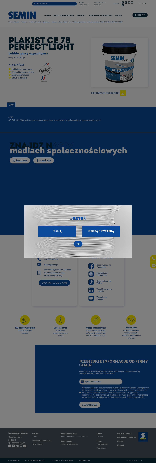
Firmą (57, 231)
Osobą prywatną (101, 231)
